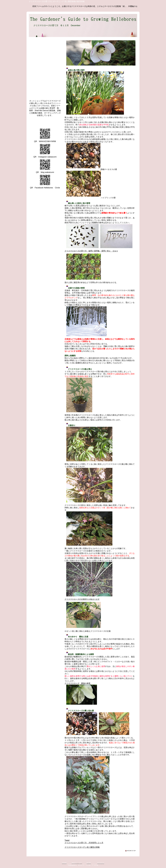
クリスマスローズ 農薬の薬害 (77, 683)
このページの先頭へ (131, 851)
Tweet (67, 840)
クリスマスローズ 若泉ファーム (49, 122)
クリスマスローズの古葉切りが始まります (82, 599)
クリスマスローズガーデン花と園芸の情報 (82, 847)
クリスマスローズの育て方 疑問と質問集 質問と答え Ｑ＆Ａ (91, 251)
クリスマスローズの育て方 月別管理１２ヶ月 (84, 843)
